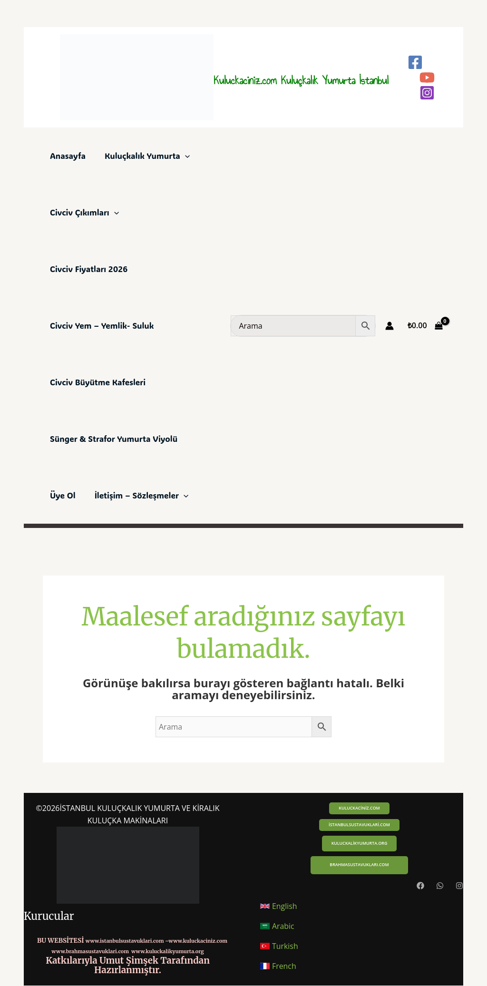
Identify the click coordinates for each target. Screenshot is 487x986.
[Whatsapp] (440, 886)
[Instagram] (427, 92)
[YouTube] (427, 77)
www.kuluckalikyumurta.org (167, 951)
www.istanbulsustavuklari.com (125, 941)
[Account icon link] (389, 326)
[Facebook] (415, 62)
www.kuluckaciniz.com (198, 941)
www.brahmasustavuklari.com (90, 951)
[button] (359, 808)
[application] (185, 155)
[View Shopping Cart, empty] (425, 325)
